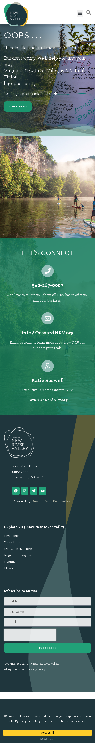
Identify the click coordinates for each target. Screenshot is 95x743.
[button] (80, 13)
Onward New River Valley (51, 501)
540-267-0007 (47, 285)
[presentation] (30, 635)
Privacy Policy (36, 669)
